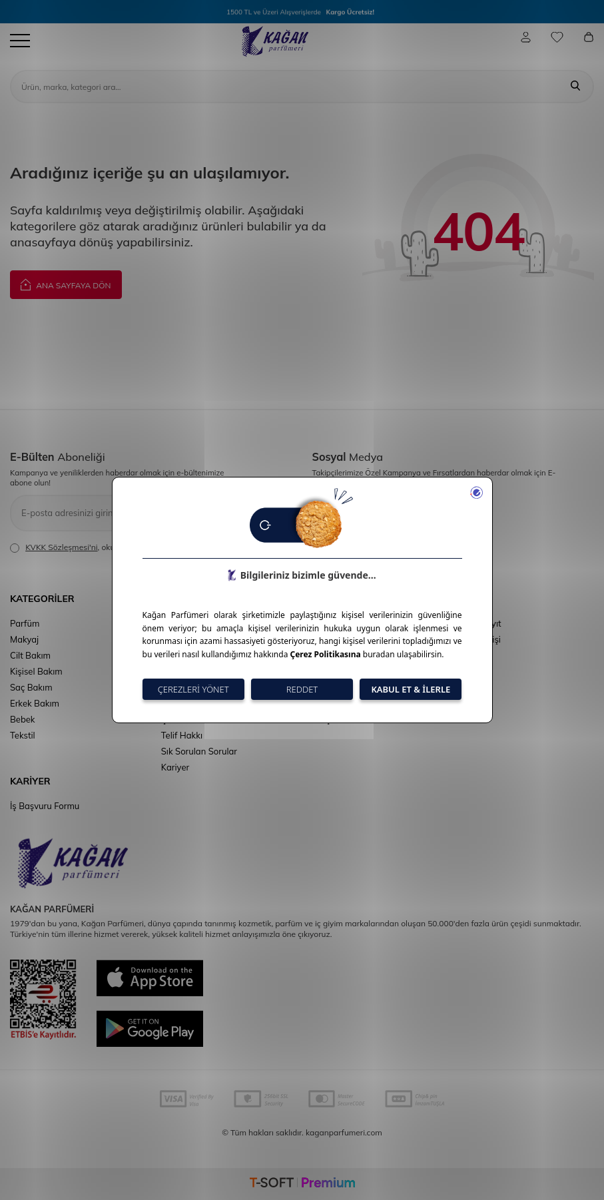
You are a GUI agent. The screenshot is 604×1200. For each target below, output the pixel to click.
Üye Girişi (482, 639)
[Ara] (575, 87)
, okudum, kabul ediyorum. (102, 547)
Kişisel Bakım (36, 671)
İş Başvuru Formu (44, 805)
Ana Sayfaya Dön (66, 284)
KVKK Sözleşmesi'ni (61, 547)
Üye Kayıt (482, 623)
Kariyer (175, 767)
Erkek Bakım (34, 703)
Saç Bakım (31, 687)
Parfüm (24, 623)
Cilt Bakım (30, 655)
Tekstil (22, 735)
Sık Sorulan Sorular (199, 751)
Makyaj (24, 639)
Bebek (22, 719)
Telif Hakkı (181, 735)
